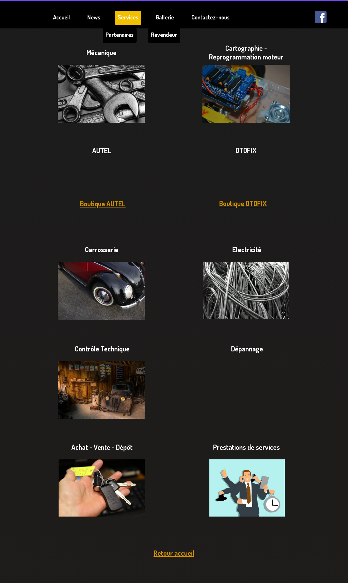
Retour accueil (174, 552)
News (93, 17)
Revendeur (164, 34)
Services (128, 17)
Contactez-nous (210, 17)
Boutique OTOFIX (243, 203)
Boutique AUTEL (103, 203)
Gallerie (165, 17)
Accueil (61, 17)
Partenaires (120, 34)
